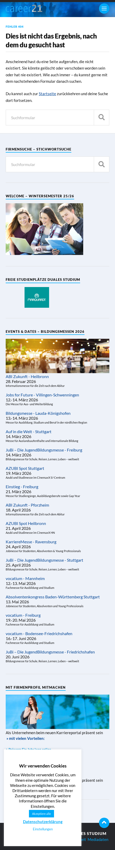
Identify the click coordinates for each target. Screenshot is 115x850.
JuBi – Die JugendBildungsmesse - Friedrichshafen (50, 651)
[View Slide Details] (37, 297)
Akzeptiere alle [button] (41, 813)
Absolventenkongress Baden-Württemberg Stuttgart (53, 596)
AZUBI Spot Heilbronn (26, 523)
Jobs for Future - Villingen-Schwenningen (42, 394)
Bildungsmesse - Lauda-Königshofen (38, 413)
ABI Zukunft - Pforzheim (27, 504)
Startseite (47, 93)
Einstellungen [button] (43, 829)
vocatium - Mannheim (25, 578)
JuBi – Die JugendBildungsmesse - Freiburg (44, 449)
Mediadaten (98, 839)
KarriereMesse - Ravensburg (31, 541)
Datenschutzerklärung (43, 821)
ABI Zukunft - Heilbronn (27, 376)
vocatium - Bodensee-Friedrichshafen (39, 633)
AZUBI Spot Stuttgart (25, 468)
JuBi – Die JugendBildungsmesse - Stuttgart (44, 560)
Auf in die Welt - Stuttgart (28, 431)
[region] (37, 297)
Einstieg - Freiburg (22, 486)
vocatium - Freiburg (23, 615)
